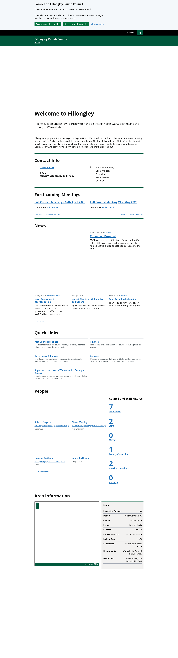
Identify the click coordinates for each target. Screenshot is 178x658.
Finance (94, 341)
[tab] (130, 33)
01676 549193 (47, 167)
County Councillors (119, 454)
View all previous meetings (132, 214)
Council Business (53, 295)
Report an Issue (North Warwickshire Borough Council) (59, 372)
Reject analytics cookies (76, 24)
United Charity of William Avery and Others (89, 300)
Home (37, 42)
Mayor (112, 440)
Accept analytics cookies (48, 24)
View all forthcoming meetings (47, 214)
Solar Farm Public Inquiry (122, 299)
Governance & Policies (46, 356)
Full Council (52, 207)
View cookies (97, 24)
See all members (42, 472)
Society (123, 295)
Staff (111, 425)
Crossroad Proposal (103, 236)
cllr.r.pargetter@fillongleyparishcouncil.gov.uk (54, 425)
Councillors (115, 411)
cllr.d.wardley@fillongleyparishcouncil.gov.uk (90, 425)
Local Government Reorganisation (44, 300)
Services (94, 356)
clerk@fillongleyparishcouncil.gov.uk (50, 461)
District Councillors (119, 468)
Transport (107, 232)
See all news (40, 321)
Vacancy (113, 482)
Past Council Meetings (46, 341)
